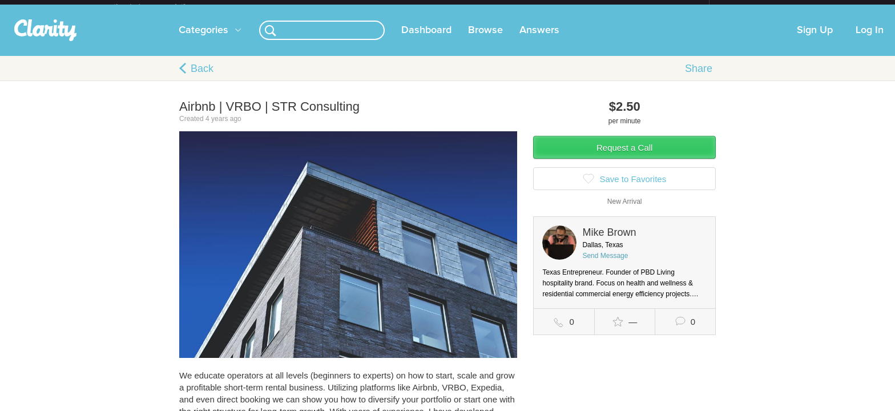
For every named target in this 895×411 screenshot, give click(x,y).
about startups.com (749, 7)
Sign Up (815, 39)
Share (698, 77)
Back (202, 77)
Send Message (605, 265)
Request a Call (624, 157)
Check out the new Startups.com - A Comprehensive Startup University (584, 7)
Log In (870, 39)
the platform (161, 6)
